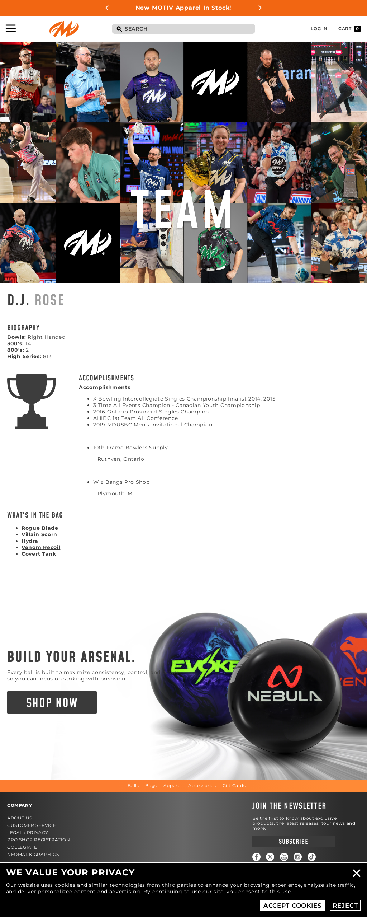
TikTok (312, 857)
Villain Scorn (39, 534)
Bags (151, 785)
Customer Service (31, 825)
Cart (349, 29)
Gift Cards (234, 785)
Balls (133, 785)
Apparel (172, 785)
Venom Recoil (41, 547)
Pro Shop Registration (38, 839)
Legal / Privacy (27, 832)
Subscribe (293, 841)
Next (259, 8)
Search (119, 29)
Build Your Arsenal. (71, 657)
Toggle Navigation (11, 28)
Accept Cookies (292, 905)
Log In (319, 28)
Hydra (30, 541)
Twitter (270, 857)
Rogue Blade (40, 528)
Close (356, 873)
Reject (345, 905)
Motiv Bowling (64, 29)
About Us (19, 817)
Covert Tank (39, 554)
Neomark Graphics (33, 854)
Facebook (256, 857)
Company (19, 805)
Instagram (298, 857)
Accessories (202, 785)
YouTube (284, 857)
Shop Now (52, 703)
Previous (108, 8)
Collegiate (22, 847)
